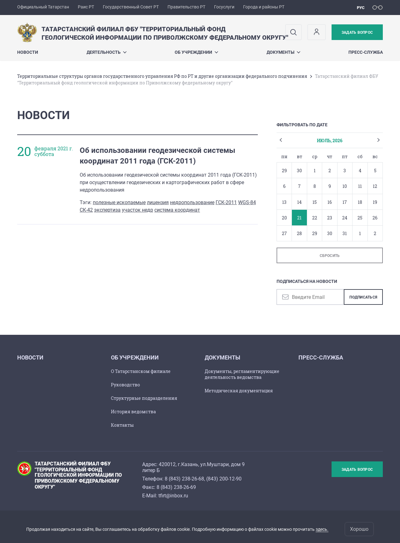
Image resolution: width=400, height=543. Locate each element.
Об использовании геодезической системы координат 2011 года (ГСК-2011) (157, 155)
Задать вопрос (357, 32)
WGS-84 (247, 202)
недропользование (192, 202)
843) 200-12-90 (225, 479)
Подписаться (363, 297)
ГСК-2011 (226, 202)
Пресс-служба (365, 52)
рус (361, 7)
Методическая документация (239, 391)
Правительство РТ (186, 6)
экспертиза (107, 210)
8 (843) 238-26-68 (184, 479)
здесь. (322, 529)
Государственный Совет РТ (131, 6)
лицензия (158, 202)
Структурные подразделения (144, 398)
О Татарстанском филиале (141, 371)
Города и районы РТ (263, 6)
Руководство (125, 385)
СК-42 (86, 210)
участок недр (137, 210)
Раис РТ (86, 6)
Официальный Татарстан (43, 6)
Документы (283, 52)
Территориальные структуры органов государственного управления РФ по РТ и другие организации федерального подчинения (162, 76)
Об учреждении (196, 52)
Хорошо (359, 529)
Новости (27, 52)
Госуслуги (224, 6)
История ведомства (133, 412)
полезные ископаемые (119, 202)
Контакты (122, 425)
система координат (177, 210)
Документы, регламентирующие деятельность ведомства (242, 374)
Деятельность (107, 52)
